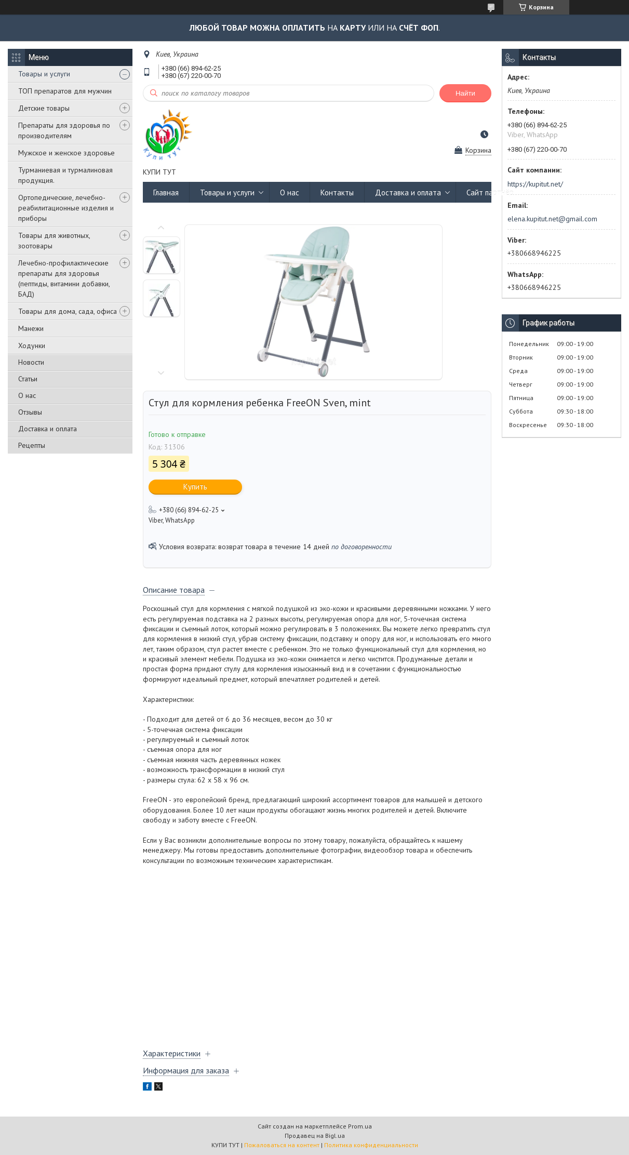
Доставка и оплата (47, 428)
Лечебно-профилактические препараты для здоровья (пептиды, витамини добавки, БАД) (64, 278)
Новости (31, 362)
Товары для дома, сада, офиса (67, 311)
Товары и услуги (44, 73)
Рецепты (31, 445)
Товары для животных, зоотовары (54, 240)
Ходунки (31, 345)
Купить (195, 487)
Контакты (337, 192)
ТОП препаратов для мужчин (65, 91)
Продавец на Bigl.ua (315, 1135)
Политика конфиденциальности (371, 1145)
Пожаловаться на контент (281, 1145)
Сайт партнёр (490, 192)
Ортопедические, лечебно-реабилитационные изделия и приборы (66, 208)
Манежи (31, 328)
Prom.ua (360, 1126)
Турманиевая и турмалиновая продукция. (65, 175)
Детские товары (44, 108)
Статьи (27, 378)
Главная (166, 192)
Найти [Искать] (465, 93)
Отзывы (30, 412)
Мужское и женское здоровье (66, 152)
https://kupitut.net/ (535, 184)
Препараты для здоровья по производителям (64, 130)
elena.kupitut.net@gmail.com (552, 218)
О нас (27, 395)
